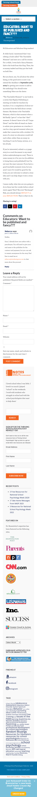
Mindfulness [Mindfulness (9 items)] (16, 721)
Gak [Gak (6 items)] (15, 717)
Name (6, 316)
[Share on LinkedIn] (20, 206)
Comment (7, 283)
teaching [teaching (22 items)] (26, 751)
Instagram (12, 688)
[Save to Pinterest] (15, 206)
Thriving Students (9, 5)
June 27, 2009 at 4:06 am (11, 233)
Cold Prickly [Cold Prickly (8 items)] (12, 711)
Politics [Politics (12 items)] (9, 726)
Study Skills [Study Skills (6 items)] (18, 751)
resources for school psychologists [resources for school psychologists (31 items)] (16, 737)
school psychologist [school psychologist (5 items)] (23, 740)
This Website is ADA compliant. (18, 770)
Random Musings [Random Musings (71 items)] (16, 731)
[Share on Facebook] (5, 206)
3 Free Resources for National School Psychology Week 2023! (19, 495)
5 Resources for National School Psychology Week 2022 (20, 509)
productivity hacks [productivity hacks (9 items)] (18, 726)
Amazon (11, 676)
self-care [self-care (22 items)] (16, 749)
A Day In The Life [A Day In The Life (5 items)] (10, 703)
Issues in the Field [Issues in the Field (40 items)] (18, 717)
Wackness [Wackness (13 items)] (23, 753)
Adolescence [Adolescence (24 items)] (21, 703)
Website (6, 337)
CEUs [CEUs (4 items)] (24, 709)
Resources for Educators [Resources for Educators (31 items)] (18, 734)
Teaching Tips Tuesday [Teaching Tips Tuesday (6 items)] (12, 753)
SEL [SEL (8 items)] (10, 749)
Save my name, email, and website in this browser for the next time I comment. (17, 354)
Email (5, 326)
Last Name (10, 466)
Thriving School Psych (11, 2)
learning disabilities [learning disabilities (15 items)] (19, 719)
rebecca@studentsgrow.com (14, 259)
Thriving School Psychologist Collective (18, 11)
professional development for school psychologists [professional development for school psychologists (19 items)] (18, 728)
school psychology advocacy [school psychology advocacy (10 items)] (16, 746)
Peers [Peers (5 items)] (18, 724)
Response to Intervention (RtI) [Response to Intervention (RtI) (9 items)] (17, 739)
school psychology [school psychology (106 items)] (18, 743)
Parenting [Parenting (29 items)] (11, 724)
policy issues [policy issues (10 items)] (24, 724)
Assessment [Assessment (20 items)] (11, 705)
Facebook (11, 682)
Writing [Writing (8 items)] (20, 755)
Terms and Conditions (13, 776)
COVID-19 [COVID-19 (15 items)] (15, 712)
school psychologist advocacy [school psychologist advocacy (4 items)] (13, 743)
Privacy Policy (26, 776)
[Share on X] (10, 206)
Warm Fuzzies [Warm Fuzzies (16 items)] (12, 754)
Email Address (11, 447)
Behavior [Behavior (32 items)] (17, 708)
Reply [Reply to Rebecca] (7, 267)
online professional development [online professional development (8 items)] (16, 722)
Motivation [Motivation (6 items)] (24, 721)
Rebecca (9, 38)
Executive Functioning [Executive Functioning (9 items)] (19, 714)
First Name (10, 456)
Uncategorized (9, 40)
